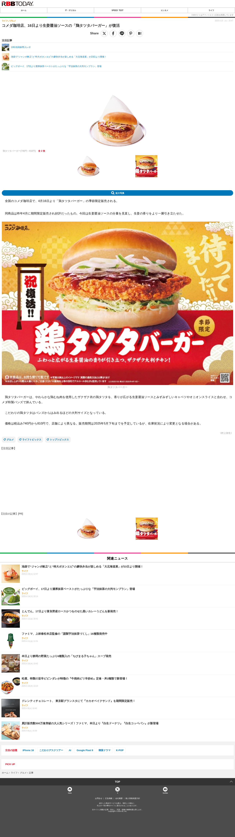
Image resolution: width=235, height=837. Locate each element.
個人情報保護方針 (132, 798)
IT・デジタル (70, 10)
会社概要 (119, 798)
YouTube (165, 793)
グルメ (10, 439)
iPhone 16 (28, 750)
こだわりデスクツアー (51, 750)
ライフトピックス (31, 439)
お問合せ (98, 798)
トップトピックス (59, 439)
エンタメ (164, 10)
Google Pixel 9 (85, 750)
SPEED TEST (117, 10)
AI (70, 750)
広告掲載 (108, 798)
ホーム (23, 10)
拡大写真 (119, 193)
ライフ (211, 10)
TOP (117, 781)
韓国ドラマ (105, 750)
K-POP (120, 750)
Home (70, 793)
